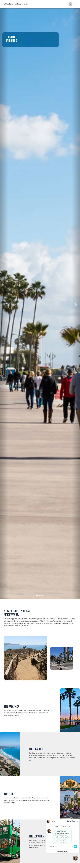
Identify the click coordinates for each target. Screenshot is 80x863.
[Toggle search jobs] (70, 4)
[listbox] (40, 303)
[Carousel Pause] (42, 596)
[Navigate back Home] (16, 4)
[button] (4, 303)
